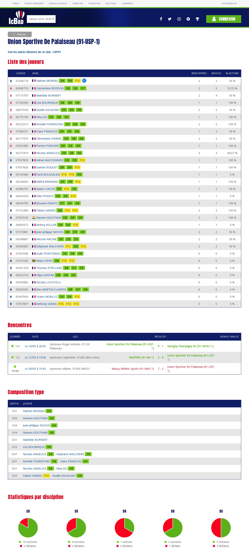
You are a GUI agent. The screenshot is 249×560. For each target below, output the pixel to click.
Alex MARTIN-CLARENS (51, 289)
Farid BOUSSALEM (48, 174)
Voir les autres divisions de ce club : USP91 (34, 52)
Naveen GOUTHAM (49, 217)
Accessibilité (229, 3)
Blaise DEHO (44, 261)
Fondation (94, 3)
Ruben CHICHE (46, 189)
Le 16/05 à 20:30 (35, 346)
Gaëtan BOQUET (47, 167)
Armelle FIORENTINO (50, 124)
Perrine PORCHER (48, 146)
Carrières (127, 3)
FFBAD (15, 3)
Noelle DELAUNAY (48, 110)
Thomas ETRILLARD (49, 268)
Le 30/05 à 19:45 (35, 368)
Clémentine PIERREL (49, 138)
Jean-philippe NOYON (50, 232)
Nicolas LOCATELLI (49, 282)
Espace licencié (58, 3)
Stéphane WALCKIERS (50, 246)
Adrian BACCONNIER (50, 160)
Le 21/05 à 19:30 (35, 357)
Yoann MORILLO (47, 296)
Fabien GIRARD (46, 210)
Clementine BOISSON (50, 88)
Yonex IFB (77, 3)
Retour (21, 34)
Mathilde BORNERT (49, 95)
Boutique (111, 3)
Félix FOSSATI (45, 196)
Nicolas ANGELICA (48, 153)
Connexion (223, 19)
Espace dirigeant (34, 3)
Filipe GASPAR (45, 275)
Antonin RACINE (46, 239)
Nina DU (42, 117)
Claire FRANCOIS (47, 131)
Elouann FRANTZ (47, 203)
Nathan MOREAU (47, 81)
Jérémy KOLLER (46, 225)
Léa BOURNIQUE (47, 102)
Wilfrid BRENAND (47, 181)
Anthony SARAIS (47, 304)
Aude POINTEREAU (48, 253)
